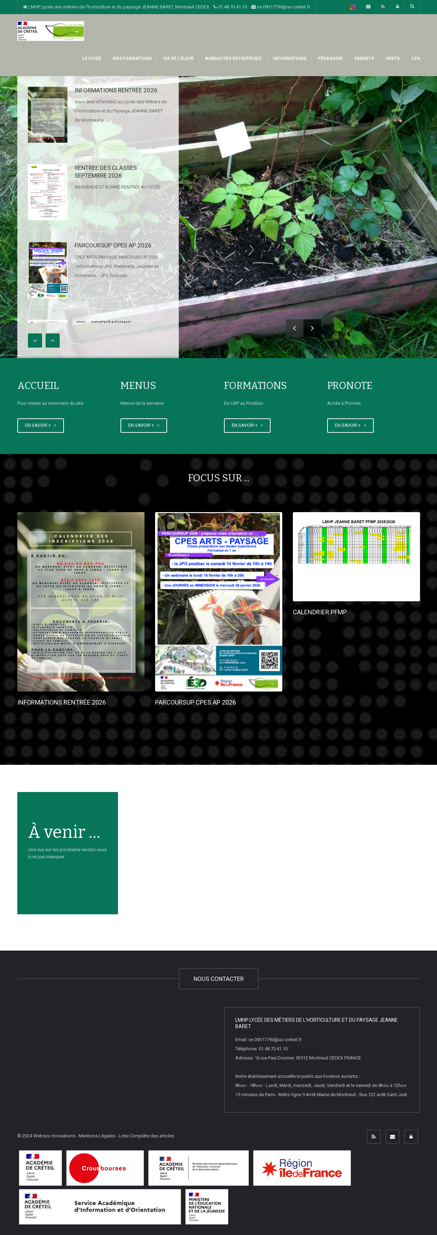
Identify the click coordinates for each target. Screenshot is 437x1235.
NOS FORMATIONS (132, 58)
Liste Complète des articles (146, 1135)
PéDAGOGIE (330, 58)
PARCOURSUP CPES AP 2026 (113, 245)
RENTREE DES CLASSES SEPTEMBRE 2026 (106, 171)
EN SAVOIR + (40, 425)
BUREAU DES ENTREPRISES (232, 58)
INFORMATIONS (289, 58)
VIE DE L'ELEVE (178, 58)
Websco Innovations (54, 1135)
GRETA (392, 58)
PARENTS (363, 58)
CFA (415, 58)
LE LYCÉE (91, 58)
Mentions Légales (97, 1135)
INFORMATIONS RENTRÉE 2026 (116, 90)
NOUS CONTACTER (219, 978)
